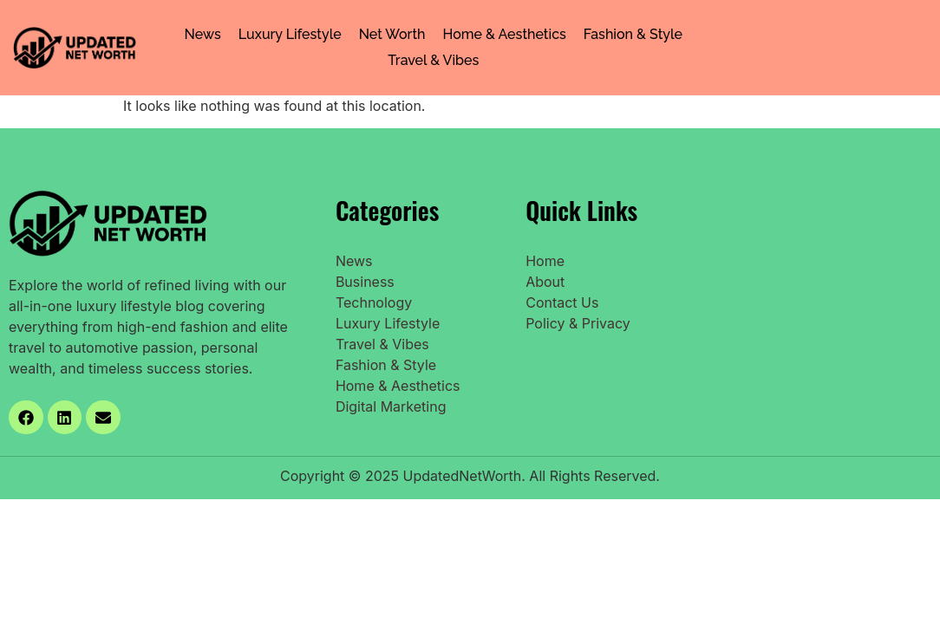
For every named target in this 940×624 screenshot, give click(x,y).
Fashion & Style (633, 34)
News (203, 34)
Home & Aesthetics (504, 34)
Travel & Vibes (433, 60)
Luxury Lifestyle (290, 34)
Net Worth (392, 34)
